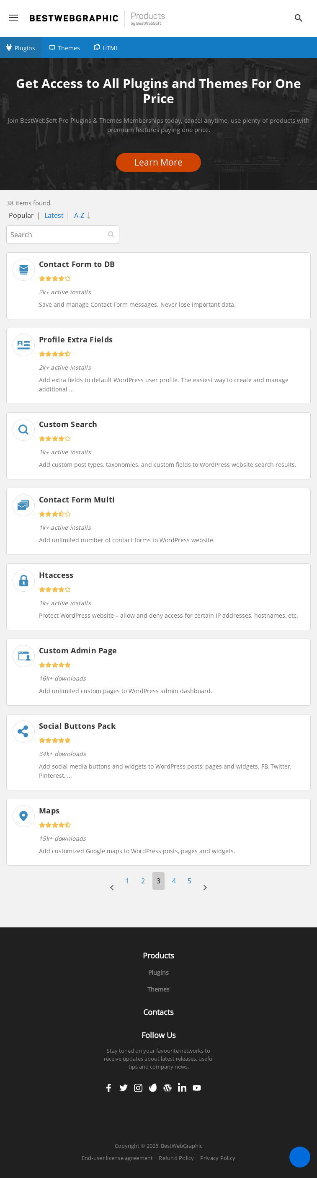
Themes (69, 48)
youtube (197, 1088)
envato (153, 1088)
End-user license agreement (117, 1158)
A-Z (84, 215)
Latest (54, 215)
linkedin (182, 1088)
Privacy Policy (218, 1158)
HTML (111, 48)
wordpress (167, 1088)
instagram (137, 1088)
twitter (123, 1088)
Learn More (161, 162)
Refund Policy (176, 1158)
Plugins (25, 48)
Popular (21, 215)
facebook (109, 1088)
